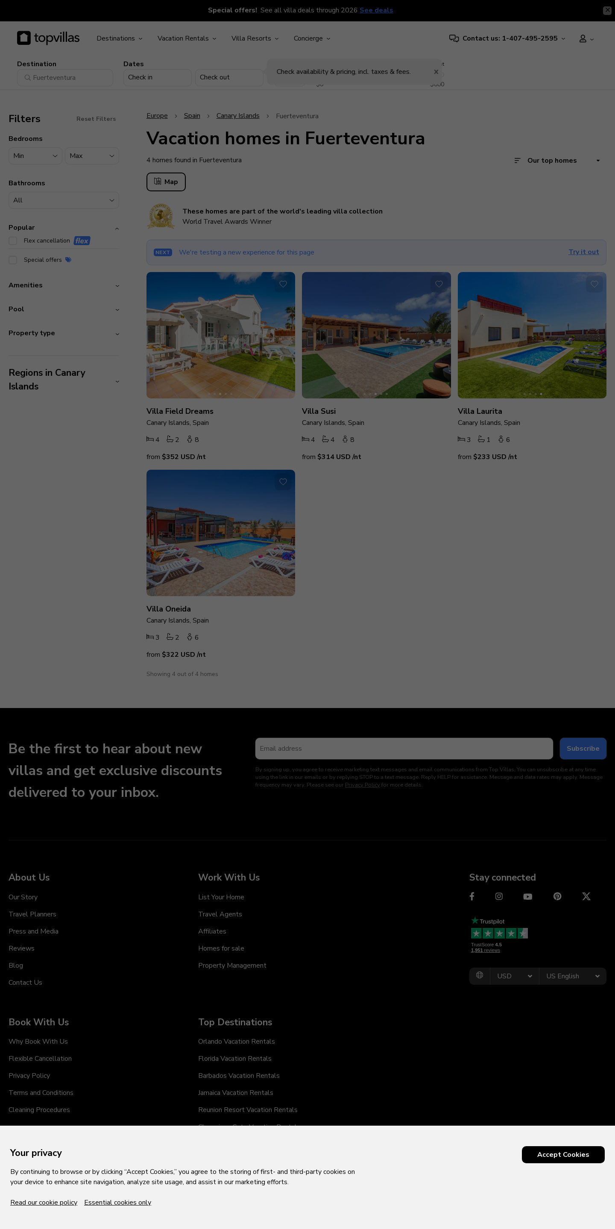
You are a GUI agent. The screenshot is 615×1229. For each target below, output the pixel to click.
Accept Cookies (563, 1154)
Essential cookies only (117, 1202)
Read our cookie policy (43, 1202)
